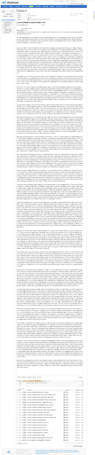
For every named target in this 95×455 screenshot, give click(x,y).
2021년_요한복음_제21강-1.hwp (34, 19)
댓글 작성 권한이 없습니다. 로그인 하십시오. (54, 384)
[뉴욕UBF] (37, 452)
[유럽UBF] (45, 450)
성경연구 (31, 6)
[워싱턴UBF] (43, 452)
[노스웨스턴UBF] (51, 452)
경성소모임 (24, 6)
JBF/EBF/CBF (59, 6)
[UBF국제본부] (51, 450)
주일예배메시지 (7, 22)
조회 (82, 390)
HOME (5, 6)
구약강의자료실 (7, 29)
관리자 (28, 13)
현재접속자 (73, 1)
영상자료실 (45, 6)
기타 (66, 6)
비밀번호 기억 (9, 14)
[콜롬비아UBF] (58, 452)
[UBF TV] (57, 450)
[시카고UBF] (62, 450)
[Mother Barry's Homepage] (71, 450)
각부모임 (17, 6)
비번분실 (67, 1)
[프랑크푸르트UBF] (74, 452)
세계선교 (11, 6)
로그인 (56, 1)
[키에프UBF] (38, 453)
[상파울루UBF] (45, 453)
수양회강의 (6, 25)
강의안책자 (6, 32)
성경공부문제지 (7, 24)
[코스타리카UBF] (66, 452)
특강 (5, 27)
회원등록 (61, 1)
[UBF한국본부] (38, 450)
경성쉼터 (52, 6)
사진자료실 (38, 6)
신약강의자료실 (7, 31)
